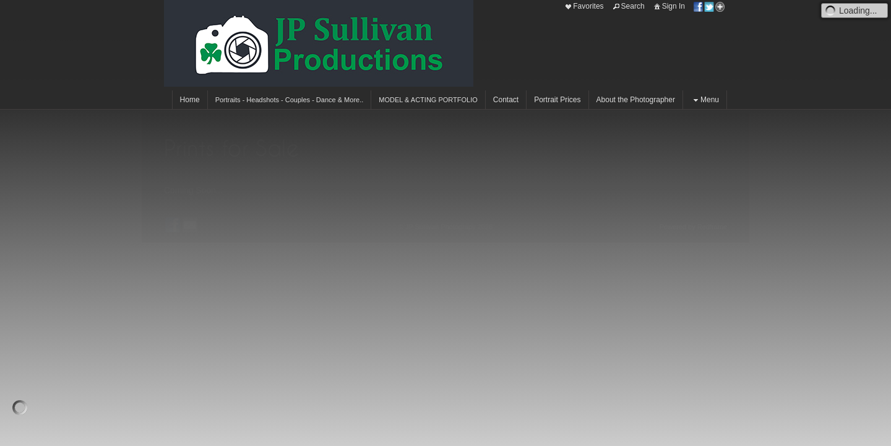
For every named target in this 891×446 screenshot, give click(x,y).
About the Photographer (635, 99)
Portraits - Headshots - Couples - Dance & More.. (289, 99)
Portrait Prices (557, 99)
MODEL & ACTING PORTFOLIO (428, 99)
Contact (506, 99)
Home (190, 99)
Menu (705, 100)
